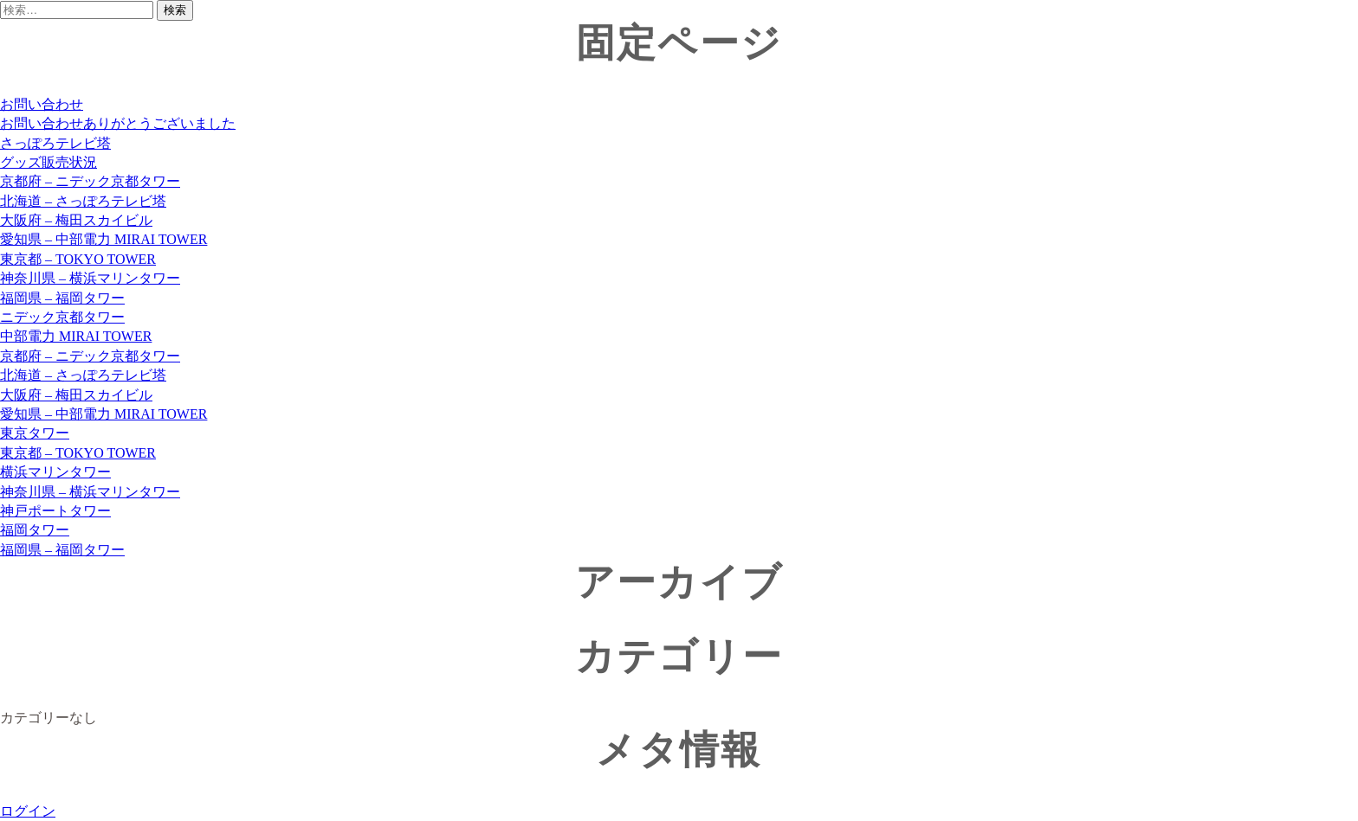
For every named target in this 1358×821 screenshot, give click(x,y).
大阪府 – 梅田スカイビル (76, 220)
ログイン (27, 811)
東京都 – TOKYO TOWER (78, 259)
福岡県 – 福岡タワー (62, 298)
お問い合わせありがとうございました (118, 123)
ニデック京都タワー (62, 317)
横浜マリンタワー (55, 472)
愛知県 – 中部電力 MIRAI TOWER (103, 239)
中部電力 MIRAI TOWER (76, 336)
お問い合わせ (41, 104)
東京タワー (34, 433)
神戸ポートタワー (55, 511)
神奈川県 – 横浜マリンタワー (90, 278)
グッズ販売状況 (48, 162)
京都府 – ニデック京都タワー (90, 181)
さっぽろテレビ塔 (55, 143)
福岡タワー (34, 530)
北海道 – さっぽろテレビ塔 (83, 201)
